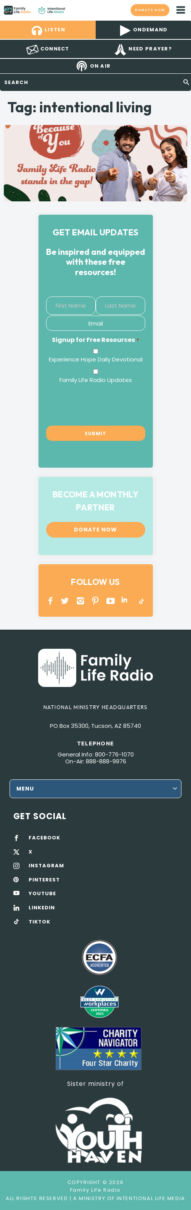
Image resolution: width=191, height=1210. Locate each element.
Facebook (50, 600)
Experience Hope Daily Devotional (96, 359)
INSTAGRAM (80, 600)
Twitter (65, 600)
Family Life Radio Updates (95, 380)
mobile (180, 10)
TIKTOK (39, 922)
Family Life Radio (72, 10)
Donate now (149, 10)
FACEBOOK (44, 838)
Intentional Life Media (150, 1198)
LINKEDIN (125, 600)
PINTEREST (95, 600)
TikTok (140, 600)
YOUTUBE (110, 600)
